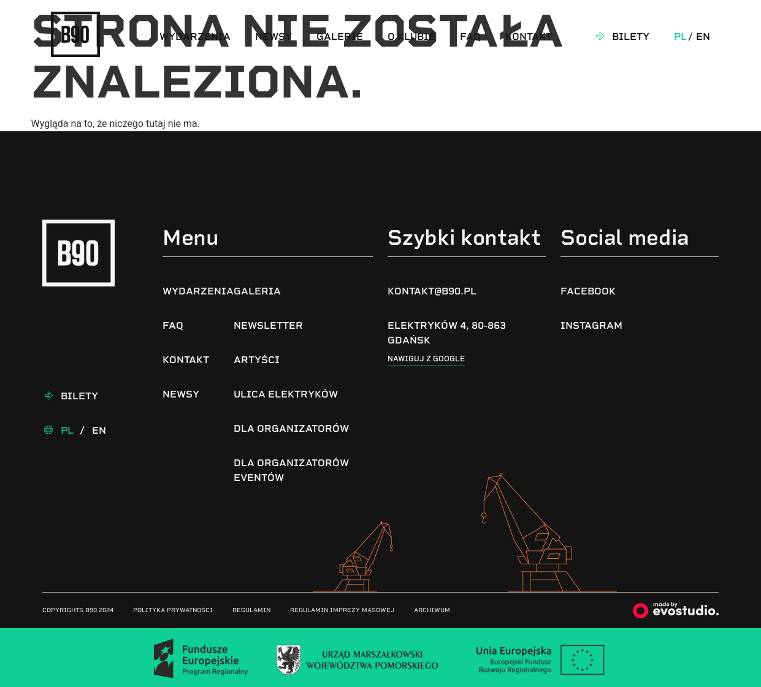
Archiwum (432, 610)
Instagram (591, 325)
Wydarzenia (195, 36)
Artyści (257, 360)
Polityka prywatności (173, 610)
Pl (680, 36)
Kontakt (528, 36)
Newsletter (268, 325)
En (703, 36)
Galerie (339, 36)
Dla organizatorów (291, 428)
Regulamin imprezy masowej (342, 610)
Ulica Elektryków (286, 394)
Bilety (630, 36)
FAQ (470, 36)
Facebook (588, 291)
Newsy (273, 36)
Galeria (257, 291)
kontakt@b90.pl (432, 291)
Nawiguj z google (426, 359)
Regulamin (251, 610)
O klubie (411, 36)
